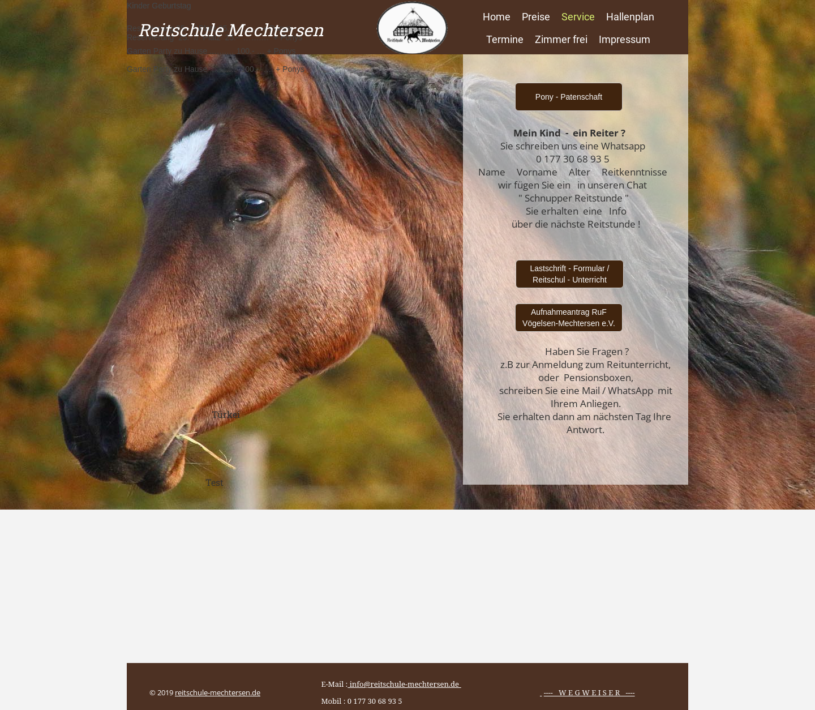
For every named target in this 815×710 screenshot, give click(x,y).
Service (578, 17)
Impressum (624, 39)
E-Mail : (387, 684)
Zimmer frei (561, 39)
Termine (505, 39)
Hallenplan (630, 17)
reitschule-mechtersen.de (217, 692)
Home (497, 17)
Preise (536, 17)
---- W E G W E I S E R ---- (589, 692)
